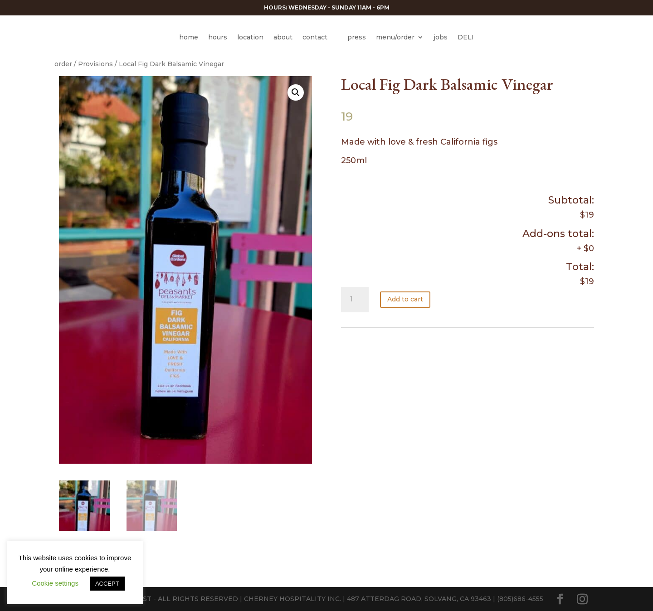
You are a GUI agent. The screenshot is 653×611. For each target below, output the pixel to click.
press (356, 37)
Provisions (95, 64)
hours (217, 37)
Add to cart (405, 299)
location (250, 37)
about (282, 37)
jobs (441, 37)
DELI (466, 37)
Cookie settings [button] (55, 583)
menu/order (395, 37)
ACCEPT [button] (107, 583)
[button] (296, 92)
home (188, 37)
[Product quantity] (354, 299)
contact (314, 37)
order (63, 64)
